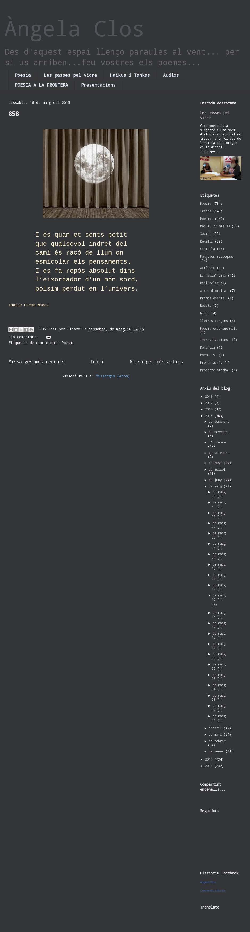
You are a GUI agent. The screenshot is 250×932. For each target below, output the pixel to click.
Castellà (207, 249)
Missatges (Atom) (113, 375)
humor (204, 313)
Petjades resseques (217, 256)
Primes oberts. (213, 298)
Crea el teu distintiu (212, 890)
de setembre (219, 452)
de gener (217, 751)
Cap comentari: (24, 336)
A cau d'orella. (214, 290)
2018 (209, 396)
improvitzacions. (215, 339)
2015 (209, 416)
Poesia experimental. (218, 328)
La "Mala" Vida (213, 275)
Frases (205, 211)
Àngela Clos (74, 28)
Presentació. (211, 362)
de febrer (217, 741)
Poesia (23, 75)
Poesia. (206, 218)
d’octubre (217, 442)
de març (216, 734)
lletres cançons (214, 320)
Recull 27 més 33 (215, 226)
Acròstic (207, 267)
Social (205, 233)
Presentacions (98, 85)
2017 (209, 403)
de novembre (219, 432)
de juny (216, 480)
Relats (205, 305)
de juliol (217, 469)
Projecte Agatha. (215, 370)
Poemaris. (208, 355)
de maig (216, 486)
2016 (209, 409)
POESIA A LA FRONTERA (41, 85)
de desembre (219, 421)
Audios (171, 75)
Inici (97, 361)
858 (14, 114)
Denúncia (207, 347)
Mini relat (209, 283)
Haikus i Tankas (130, 75)
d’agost (216, 463)
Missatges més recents (36, 361)
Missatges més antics (156, 361)
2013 (209, 766)
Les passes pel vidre (70, 75)
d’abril (216, 728)
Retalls (206, 241)
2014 (209, 759)
